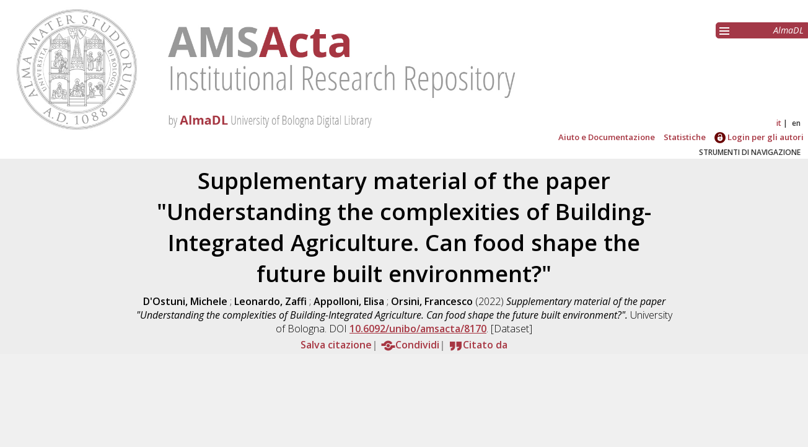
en (796, 123)
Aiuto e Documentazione (606, 137)
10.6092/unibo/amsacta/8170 (417, 328)
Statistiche (685, 137)
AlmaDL (788, 30)
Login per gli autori (759, 137)
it (778, 123)
